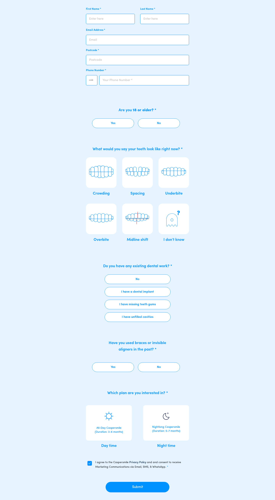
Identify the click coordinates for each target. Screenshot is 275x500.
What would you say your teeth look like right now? (138, 149)
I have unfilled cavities (137, 317)
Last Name (147, 9)
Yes (113, 123)
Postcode (92, 50)
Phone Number (96, 70)
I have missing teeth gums (137, 304)
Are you (137, 110)
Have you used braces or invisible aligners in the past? (137, 346)
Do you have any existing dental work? (137, 266)
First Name (93, 9)
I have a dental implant (137, 291)
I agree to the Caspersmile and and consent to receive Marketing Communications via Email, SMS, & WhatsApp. (138, 464)
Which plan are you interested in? (137, 393)
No (159, 123)
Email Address (95, 30)
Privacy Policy (137, 462)
